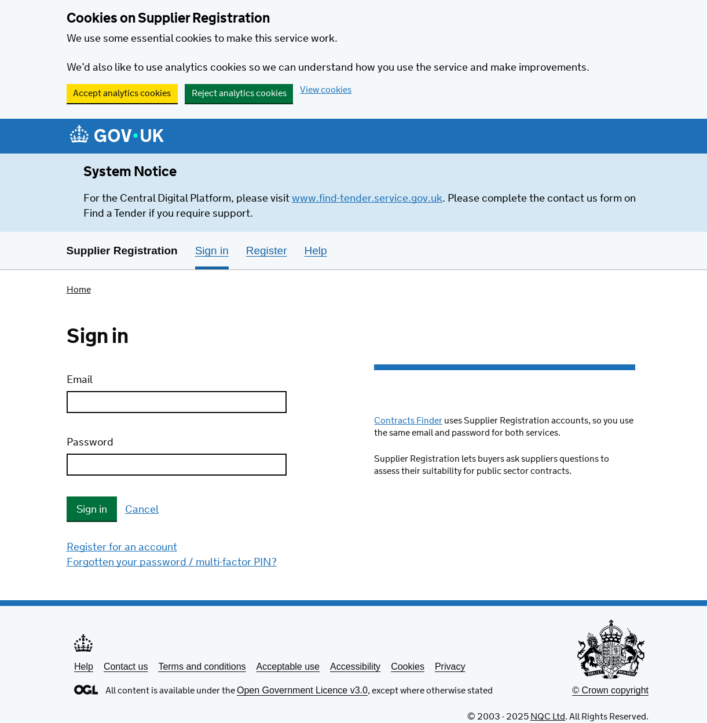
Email (80, 380)
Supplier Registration (122, 250)
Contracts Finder (408, 421)
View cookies (325, 90)
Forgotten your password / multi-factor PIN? (172, 562)
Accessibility (355, 666)
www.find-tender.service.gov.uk (367, 198)
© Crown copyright (610, 690)
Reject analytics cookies (239, 93)
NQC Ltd (547, 717)
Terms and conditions (202, 666)
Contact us (126, 666)
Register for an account (122, 547)
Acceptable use (288, 666)
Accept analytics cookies (122, 93)
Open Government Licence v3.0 (302, 690)
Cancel (142, 509)
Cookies (407, 666)
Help (83, 666)
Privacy (450, 666)
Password (90, 442)
